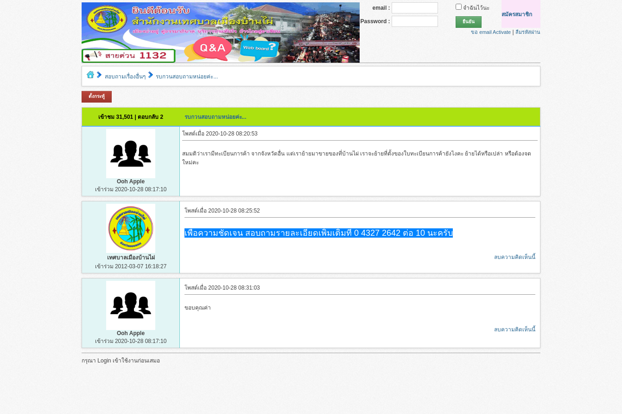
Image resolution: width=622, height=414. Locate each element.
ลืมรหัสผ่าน (527, 32)
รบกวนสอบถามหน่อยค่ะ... (187, 76)
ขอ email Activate (491, 32)
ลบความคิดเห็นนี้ (514, 257)
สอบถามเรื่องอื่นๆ (125, 76)
